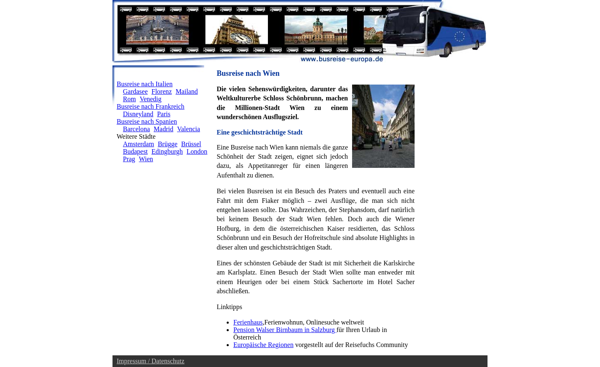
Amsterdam (138, 143)
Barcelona (136, 128)
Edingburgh (167, 151)
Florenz (162, 91)
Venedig (150, 98)
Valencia (188, 128)
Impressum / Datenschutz (151, 361)
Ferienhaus (247, 322)
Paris (163, 113)
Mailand (186, 91)
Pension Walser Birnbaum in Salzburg (284, 329)
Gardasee (135, 91)
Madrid (163, 128)
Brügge (168, 143)
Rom (129, 98)
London (197, 151)
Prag (129, 158)
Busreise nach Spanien (147, 121)
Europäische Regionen (263, 344)
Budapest (135, 151)
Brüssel (191, 143)
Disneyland (138, 113)
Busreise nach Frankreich (151, 106)
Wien (146, 158)
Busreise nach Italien (144, 83)
